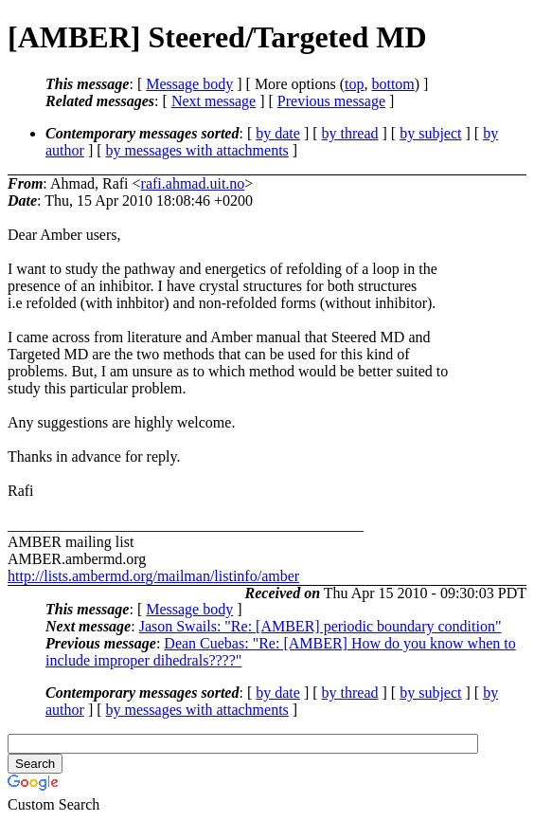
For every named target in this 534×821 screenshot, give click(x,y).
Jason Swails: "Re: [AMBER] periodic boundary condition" (320, 626)
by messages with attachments (197, 150)
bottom (392, 84)
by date (278, 133)
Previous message (331, 101)
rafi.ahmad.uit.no (193, 183)
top (354, 84)
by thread (350, 133)
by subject (430, 133)
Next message (213, 101)
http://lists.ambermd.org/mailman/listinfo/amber (153, 576)
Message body (189, 84)
